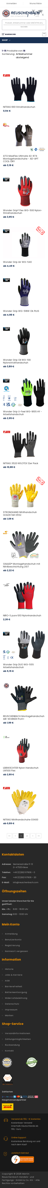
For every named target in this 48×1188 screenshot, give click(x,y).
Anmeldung (11, 933)
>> (39, 836)
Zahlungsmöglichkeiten (18, 1039)
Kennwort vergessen (16, 951)
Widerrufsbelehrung (16, 998)
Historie (9, 969)
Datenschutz (12, 1003)
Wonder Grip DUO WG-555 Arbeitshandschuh (18, 666)
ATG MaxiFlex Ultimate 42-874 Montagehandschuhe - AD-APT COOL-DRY (20, 158)
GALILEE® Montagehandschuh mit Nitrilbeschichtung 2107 (21, 565)
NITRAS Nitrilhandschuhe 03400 (20, 819)
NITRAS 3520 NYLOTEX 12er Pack (20, 463)
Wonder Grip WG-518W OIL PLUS (21, 311)
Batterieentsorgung (16, 992)
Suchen (24, 27)
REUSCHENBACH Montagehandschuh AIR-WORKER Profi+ (23, 717)
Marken (9, 1015)
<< (9, 836)
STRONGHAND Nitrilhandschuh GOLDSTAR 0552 (20, 514)
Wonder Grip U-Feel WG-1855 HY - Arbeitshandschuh (22, 413)
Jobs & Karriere (13, 974)
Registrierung (12, 945)
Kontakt (9, 1050)
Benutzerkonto (13, 939)
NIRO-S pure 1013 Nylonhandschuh (22, 615)
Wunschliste (36, 3)
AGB (7, 980)
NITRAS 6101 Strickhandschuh (19, 106)
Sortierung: (8, 54)
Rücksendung (12, 1044)
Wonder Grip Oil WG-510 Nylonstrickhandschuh (17, 361)
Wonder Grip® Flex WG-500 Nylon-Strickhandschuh (22, 212)
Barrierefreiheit (13, 986)
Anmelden (11, 3)
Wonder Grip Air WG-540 (17, 262)
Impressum (11, 1009)
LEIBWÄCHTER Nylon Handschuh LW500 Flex (20, 769)
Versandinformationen (17, 1033)
